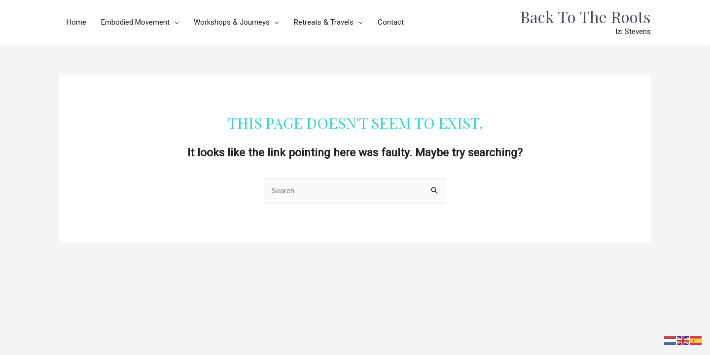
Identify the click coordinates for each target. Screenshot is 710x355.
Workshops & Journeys (232, 22)
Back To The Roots (585, 16)
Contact (391, 22)
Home (76, 22)
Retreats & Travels (324, 22)
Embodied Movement (135, 22)
